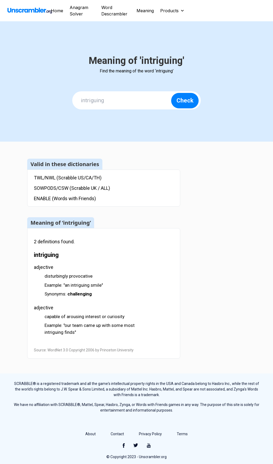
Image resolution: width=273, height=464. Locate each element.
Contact (117, 434)
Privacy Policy (150, 434)
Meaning (145, 10)
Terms (182, 434)
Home (57, 10)
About (90, 434)
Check (185, 100)
